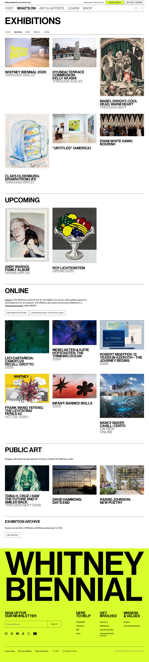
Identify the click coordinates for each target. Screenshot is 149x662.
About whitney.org (41, 651)
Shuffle (135, 8)
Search (142, 8)
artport (8, 300)
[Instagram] (6, 633)
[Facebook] (17, 633)
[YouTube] (35, 633)
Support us (104, 622)
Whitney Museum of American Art (18, 2)
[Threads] (12, 633)
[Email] (26, 624)
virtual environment (14, 305)
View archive (12, 535)
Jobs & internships (106, 629)
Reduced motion (69, 651)
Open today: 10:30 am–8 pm (94, 2)
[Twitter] (29, 633)
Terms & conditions (25, 651)
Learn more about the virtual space (47, 313)
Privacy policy (10, 651)
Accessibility (80, 622)
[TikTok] (23, 633)
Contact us (80, 626)
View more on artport (17, 313)
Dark (56, 651)
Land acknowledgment (132, 626)
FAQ (77, 629)
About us (127, 622)
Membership (104, 626)
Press (78, 633)
